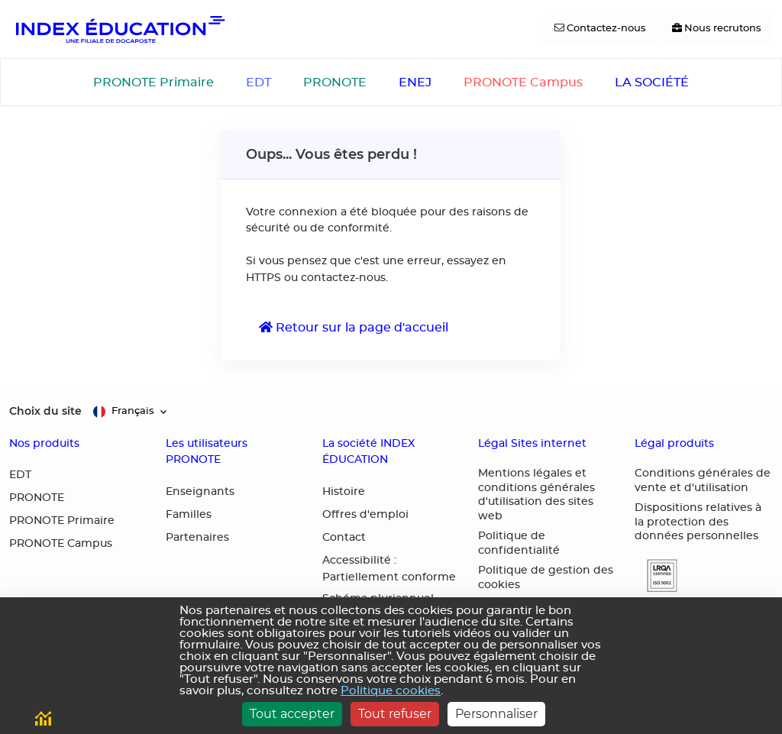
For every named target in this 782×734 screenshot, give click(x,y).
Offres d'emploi (365, 514)
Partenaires (197, 537)
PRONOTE (335, 82)
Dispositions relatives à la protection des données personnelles (698, 522)
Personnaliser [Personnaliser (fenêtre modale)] (496, 714)
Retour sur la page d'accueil (353, 327)
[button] (656, 575)
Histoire (343, 492)
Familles (189, 514)
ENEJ (415, 82)
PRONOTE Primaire (153, 82)
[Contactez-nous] (600, 29)
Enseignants (200, 492)
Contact (344, 537)
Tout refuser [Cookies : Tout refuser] (394, 714)
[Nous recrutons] (717, 29)
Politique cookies (391, 691)
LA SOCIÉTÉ (652, 82)
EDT (258, 82)
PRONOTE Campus (523, 82)
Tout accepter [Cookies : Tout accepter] (292, 714)
